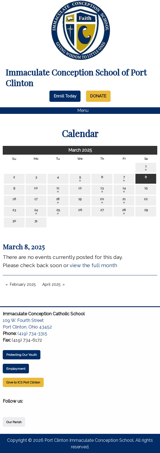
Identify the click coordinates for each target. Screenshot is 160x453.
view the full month (93, 265)
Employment (15, 369)
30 (14, 222)
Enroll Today (65, 96)
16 (14, 200)
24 (36, 211)
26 (80, 211)
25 (58, 211)
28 (124, 211)
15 (145, 189)
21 (124, 200)
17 (35, 200)
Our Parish (14, 422)
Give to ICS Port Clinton (23, 382)
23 (14, 211)
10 (36, 189)
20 (102, 200)
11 (58, 189)
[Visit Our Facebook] (7, 408)
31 (35, 222)
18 (58, 200)
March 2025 (80, 150)
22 (146, 200)
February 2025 (22, 284)
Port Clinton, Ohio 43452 (27, 327)
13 (101, 189)
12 (80, 189)
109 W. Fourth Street (23, 320)
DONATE (98, 96)
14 (124, 189)
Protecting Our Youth (21, 355)
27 (102, 211)
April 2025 (51, 284)
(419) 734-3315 (32, 333)
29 (146, 211)
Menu (80, 110)
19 (79, 200)
